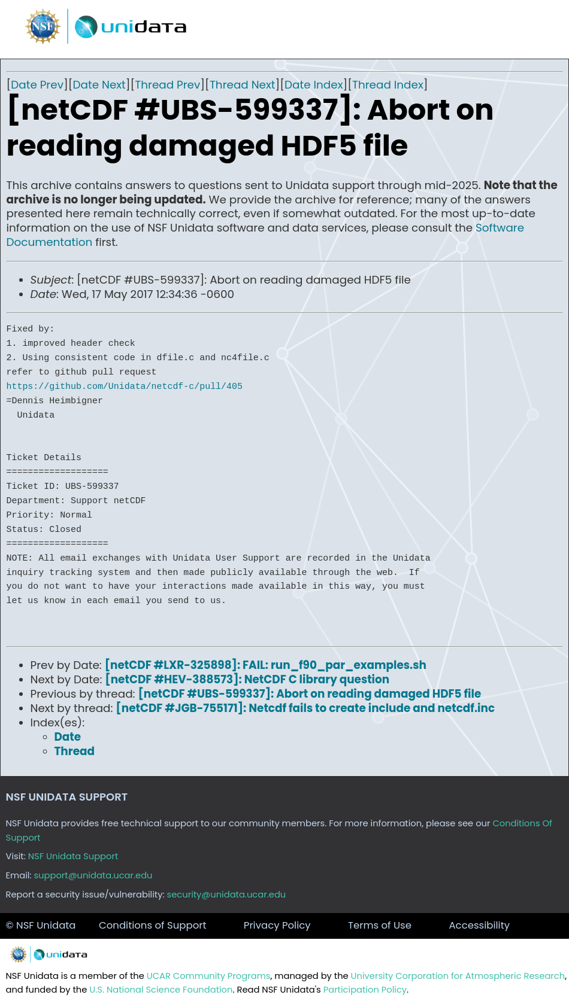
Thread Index (387, 84)
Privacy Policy (277, 925)
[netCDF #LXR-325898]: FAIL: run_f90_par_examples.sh (265, 665)
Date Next (99, 84)
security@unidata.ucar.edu (226, 894)
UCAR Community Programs (209, 976)
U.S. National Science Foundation (160, 990)
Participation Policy (365, 990)
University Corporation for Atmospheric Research (458, 976)
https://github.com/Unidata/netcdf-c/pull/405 (125, 387)
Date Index (313, 84)
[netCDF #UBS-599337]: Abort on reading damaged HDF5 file (309, 693)
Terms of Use (379, 925)
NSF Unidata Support (73, 856)
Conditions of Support (152, 925)
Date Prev (37, 84)
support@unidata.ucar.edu (93, 875)
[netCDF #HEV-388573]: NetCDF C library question (247, 679)
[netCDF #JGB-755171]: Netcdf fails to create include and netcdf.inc (305, 708)
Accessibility (479, 925)
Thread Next (243, 84)
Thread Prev (167, 84)
